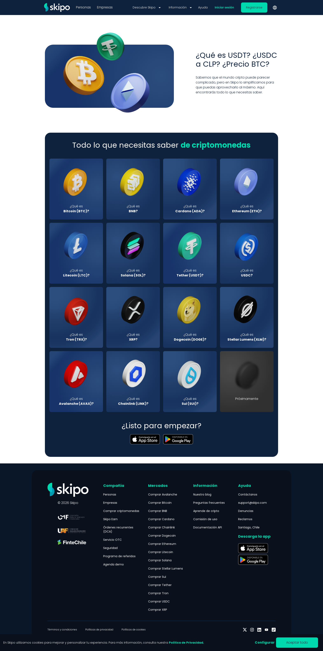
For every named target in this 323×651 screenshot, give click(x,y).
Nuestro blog (202, 494)
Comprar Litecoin (160, 552)
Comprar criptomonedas (121, 511)
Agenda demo (113, 564)
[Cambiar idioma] (275, 8)
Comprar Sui (157, 577)
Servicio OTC (112, 540)
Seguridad (110, 548)
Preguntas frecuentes (209, 503)
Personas (83, 7)
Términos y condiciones (62, 629)
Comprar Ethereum (162, 544)
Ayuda (203, 7)
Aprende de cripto (206, 511)
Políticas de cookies (134, 629)
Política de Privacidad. (186, 643)
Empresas (105, 7)
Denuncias (245, 511)
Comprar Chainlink (161, 527)
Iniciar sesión (224, 7)
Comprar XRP (157, 610)
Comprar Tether (160, 585)
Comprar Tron (158, 593)
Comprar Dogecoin (162, 536)
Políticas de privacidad (99, 629)
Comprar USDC (159, 601)
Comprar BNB (157, 511)
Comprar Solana (160, 560)
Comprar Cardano (161, 519)
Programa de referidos (119, 556)
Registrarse (254, 7)
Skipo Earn (110, 519)
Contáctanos (247, 494)
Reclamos (245, 519)
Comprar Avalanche (162, 494)
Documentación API (207, 527)
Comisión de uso (205, 519)
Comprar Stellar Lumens (165, 568)
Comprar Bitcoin (160, 503)
